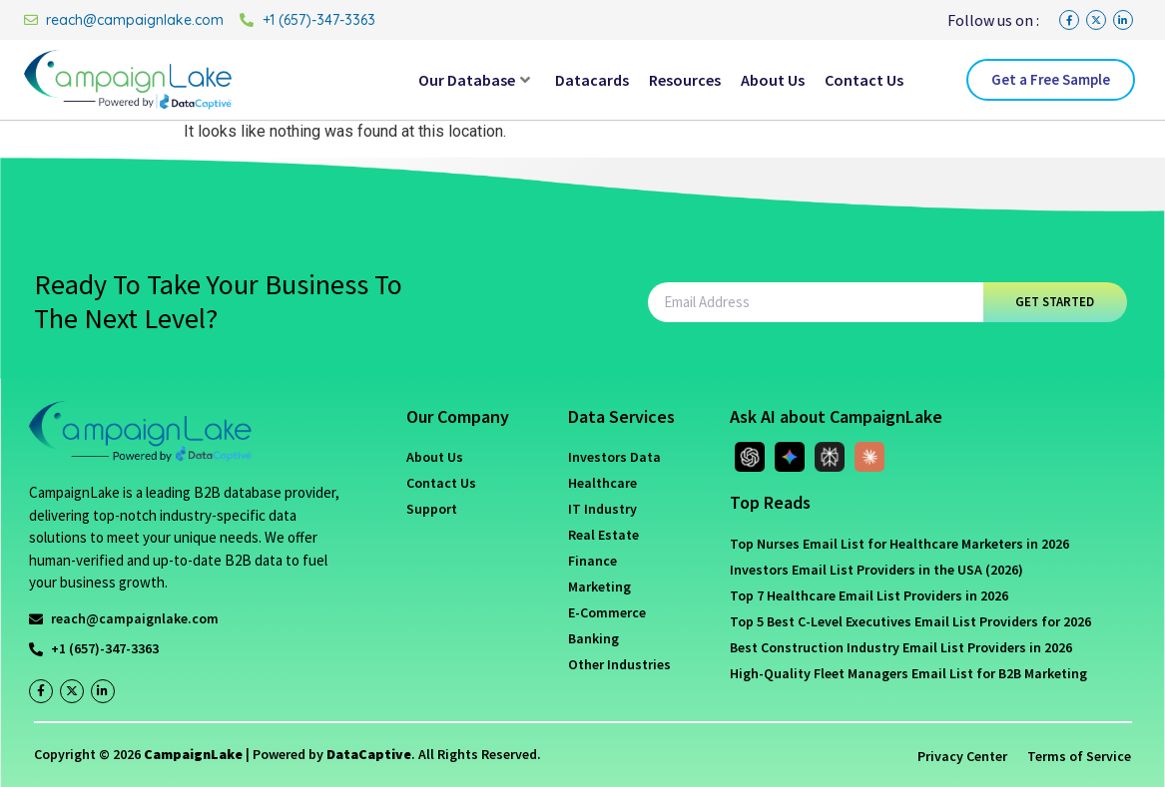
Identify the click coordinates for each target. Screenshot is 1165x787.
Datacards (592, 80)
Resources (685, 80)
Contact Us (864, 80)
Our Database (474, 80)
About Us (773, 80)
